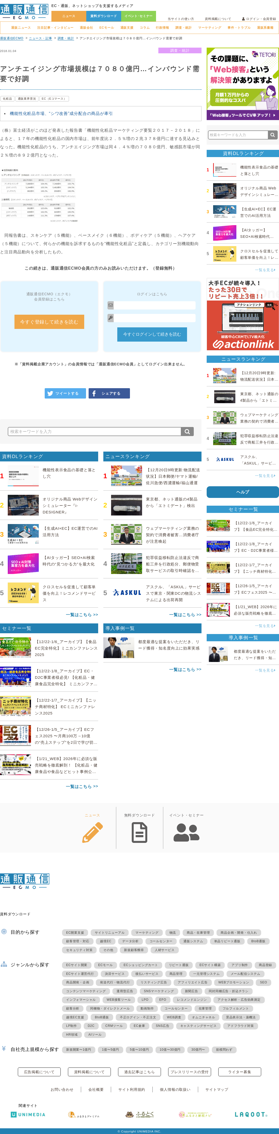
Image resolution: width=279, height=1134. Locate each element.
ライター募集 (239, 1072)
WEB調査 (174, 1017)
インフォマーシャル (81, 1000)
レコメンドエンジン (192, 1000)
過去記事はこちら (139, 1072)
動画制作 (147, 1008)
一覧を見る (265, 270)
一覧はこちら (79, 615)
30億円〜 (198, 1049)
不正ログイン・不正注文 (138, 1017)
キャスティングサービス (198, 1026)
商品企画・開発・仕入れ (239, 932)
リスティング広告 (154, 982)
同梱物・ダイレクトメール (110, 1008)
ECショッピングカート (140, 965)
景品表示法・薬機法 (241, 1017)
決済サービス (115, 974)
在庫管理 (205, 1008)
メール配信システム (245, 974)
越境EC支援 (75, 1017)
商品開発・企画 (77, 982)
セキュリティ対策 (79, 950)
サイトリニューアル (110, 932)
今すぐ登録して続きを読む (49, 322)
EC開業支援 (75, 932)
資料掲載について (218, 18)
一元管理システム (206, 974)
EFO (162, 1000)
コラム (145, 28)
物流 (172, 932)
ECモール (106, 28)
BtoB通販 (258, 941)
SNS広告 (162, 1026)
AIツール (95, 1034)
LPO (145, 1000)
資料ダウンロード (103, 16)
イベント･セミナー (139, 16)
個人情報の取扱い (175, 1089)
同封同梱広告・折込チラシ (229, 991)
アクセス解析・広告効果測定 (239, 1000)
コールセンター (161, 941)
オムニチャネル (203, 1017)
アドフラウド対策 (240, 1026)
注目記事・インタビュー (55, 28)
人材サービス (165, 950)
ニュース (68, 16)
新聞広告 (191, 991)
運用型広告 (125, 991)
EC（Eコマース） (54, 98)
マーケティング (209, 28)
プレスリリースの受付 (190, 1072)
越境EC (105, 941)
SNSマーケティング (159, 991)
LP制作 (71, 1026)
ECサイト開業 (76, 965)
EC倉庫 (139, 1026)
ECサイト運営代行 (80, 974)
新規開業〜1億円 (78, 1049)
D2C (91, 1026)
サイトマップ (216, 1089)
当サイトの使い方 (181, 18)
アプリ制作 (239, 965)
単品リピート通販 (227, 941)
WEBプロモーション (233, 982)
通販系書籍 (265, 28)
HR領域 (72, 1034)
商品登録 (265, 965)
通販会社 (86, 28)
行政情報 (162, 28)
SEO (263, 982)
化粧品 (7, 98)
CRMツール (114, 1026)
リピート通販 (179, 965)
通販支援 (127, 28)
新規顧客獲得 (134, 950)
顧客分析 (72, 1008)
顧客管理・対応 (77, 941)
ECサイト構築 (210, 965)
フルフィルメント (236, 1008)
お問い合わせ (62, 1089)
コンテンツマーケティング (86, 991)
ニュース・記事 (40, 38)
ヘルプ (243, 492)
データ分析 (130, 941)
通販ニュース (21, 28)
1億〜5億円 (110, 1049)
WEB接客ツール (119, 1000)
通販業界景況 (27, 98)
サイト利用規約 (131, 1089)
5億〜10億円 (139, 1049)
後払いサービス (147, 974)
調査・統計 (183, 28)
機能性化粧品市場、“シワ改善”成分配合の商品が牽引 (61, 113)
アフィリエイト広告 (192, 982)
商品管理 (176, 974)
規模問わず (224, 1049)
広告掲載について (39, 1072)
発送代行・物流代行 (115, 982)
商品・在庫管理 (198, 932)
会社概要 (96, 1089)
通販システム (193, 941)
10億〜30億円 (170, 1049)
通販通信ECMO (12, 38)
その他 (108, 950)
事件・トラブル (239, 28)
